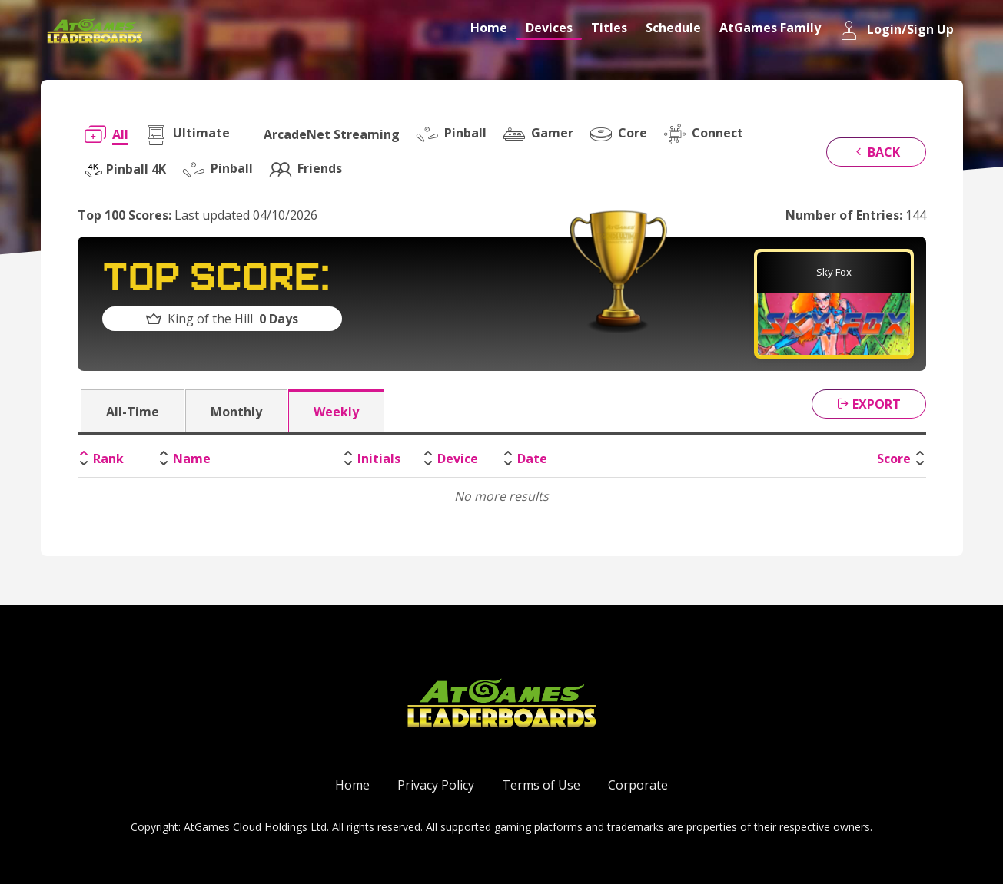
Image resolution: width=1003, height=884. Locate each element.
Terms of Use (541, 784)
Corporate (638, 784)
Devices (549, 27)
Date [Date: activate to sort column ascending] (532, 458)
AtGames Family (770, 27)
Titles (609, 27)
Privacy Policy (435, 784)
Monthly (236, 411)
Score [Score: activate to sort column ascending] (894, 458)
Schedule (673, 27)
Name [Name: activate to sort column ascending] (192, 458)
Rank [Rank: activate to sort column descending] (108, 458)
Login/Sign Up (896, 30)
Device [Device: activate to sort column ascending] (457, 458)
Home (488, 27)
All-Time (132, 411)
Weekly (336, 411)
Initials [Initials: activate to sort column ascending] (378, 458)
